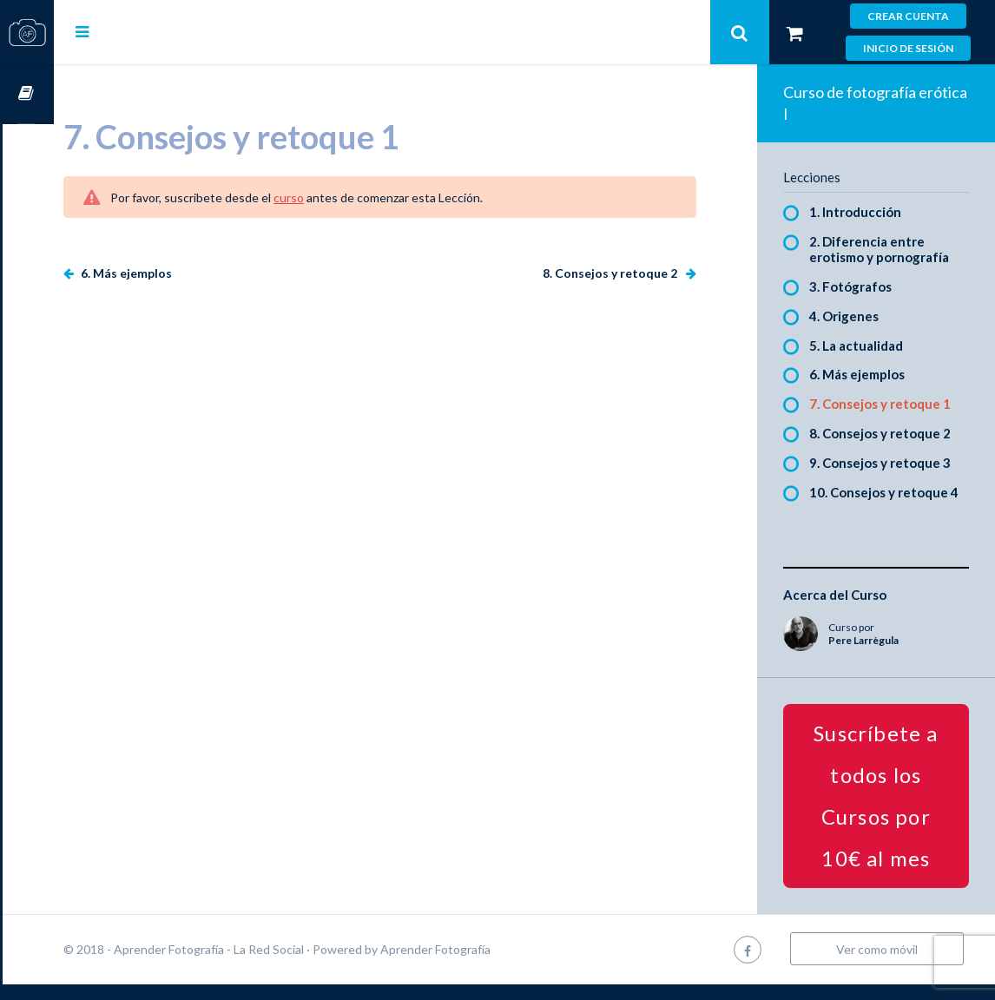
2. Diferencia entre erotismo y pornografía (891, 249)
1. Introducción (867, 212)
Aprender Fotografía (487, 964)
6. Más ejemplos (176, 273)
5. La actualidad (868, 345)
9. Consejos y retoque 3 (892, 462)
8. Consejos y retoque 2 (623, 273)
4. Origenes (856, 316)
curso (340, 197)
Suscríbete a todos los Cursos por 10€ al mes (882, 811)
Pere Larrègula (875, 655)
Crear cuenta (908, 16)
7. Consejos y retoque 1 (892, 403)
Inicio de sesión (908, 48)
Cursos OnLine (27, 94)
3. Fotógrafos (862, 286)
